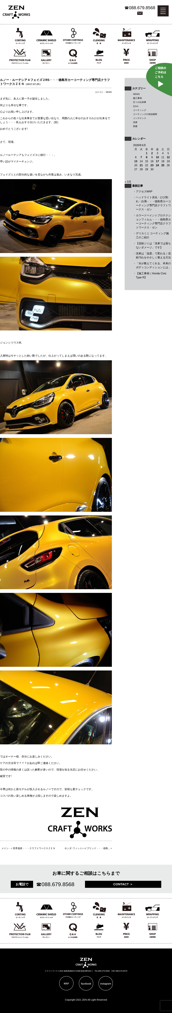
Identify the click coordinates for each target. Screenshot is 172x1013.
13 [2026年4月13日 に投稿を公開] (135, 161)
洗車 (135, 122)
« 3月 (128, 181)
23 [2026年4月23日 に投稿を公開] (152, 165)
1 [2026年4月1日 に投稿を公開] (146, 153)
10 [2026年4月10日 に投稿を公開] (157, 157)
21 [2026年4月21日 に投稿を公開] (141, 165)
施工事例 (137, 98)
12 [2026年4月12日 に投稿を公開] (168, 157)
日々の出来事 (139, 102)
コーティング (139, 110)
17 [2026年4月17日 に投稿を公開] (157, 161)
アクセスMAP (144, 191)
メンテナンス (139, 118)
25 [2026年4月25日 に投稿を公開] (162, 165)
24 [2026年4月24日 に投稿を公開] (157, 165)
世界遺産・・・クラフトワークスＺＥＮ (34, 848)
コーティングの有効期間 (145, 114)
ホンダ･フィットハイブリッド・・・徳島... (87, 848)
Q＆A (135, 106)
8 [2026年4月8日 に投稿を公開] (146, 157)
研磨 (135, 126)
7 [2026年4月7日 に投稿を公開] (141, 157)
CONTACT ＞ (123, 884)
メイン (5, 848)
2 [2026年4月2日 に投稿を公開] (152, 153)
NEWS (136, 94)
